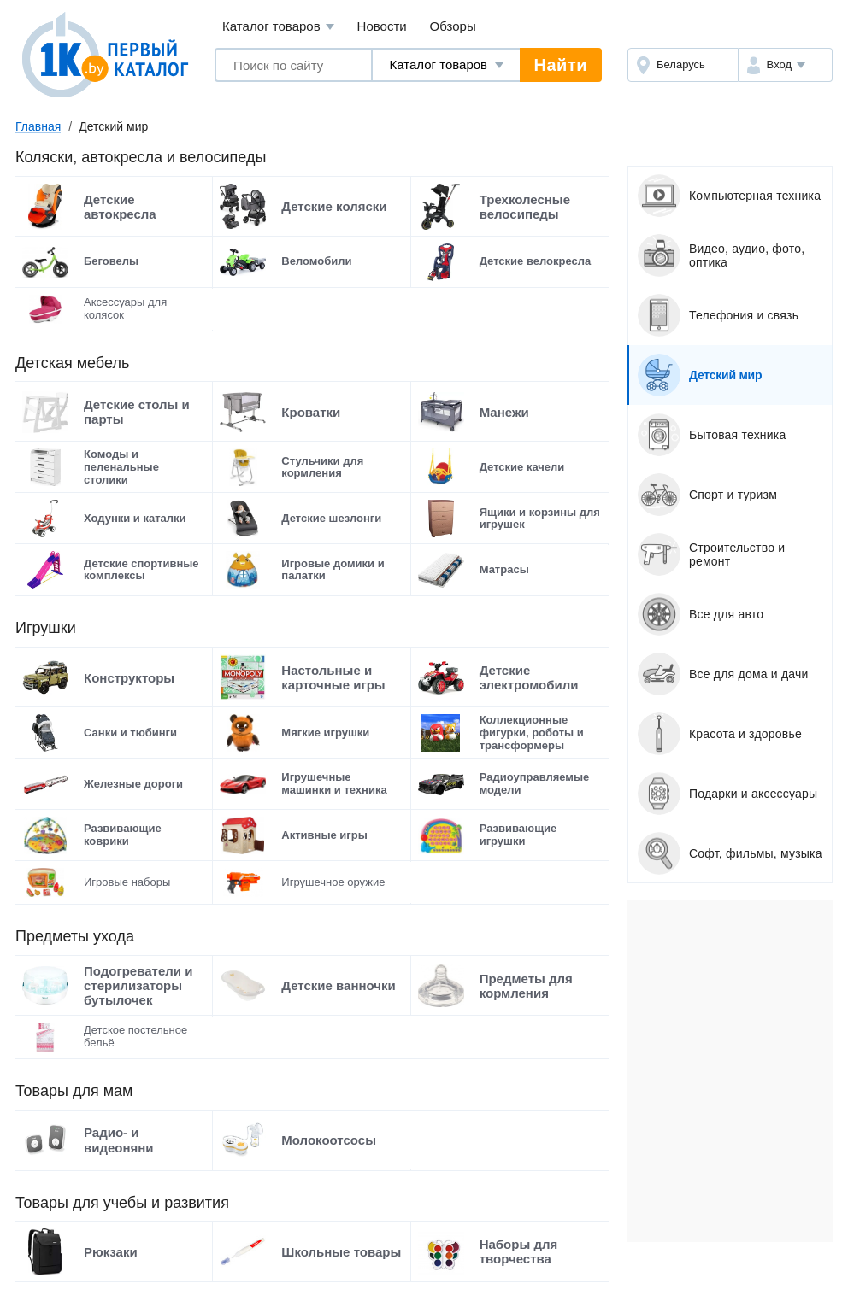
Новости (382, 26)
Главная (38, 126)
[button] (785, 65)
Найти (560, 65)
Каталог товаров (278, 27)
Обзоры (453, 26)
